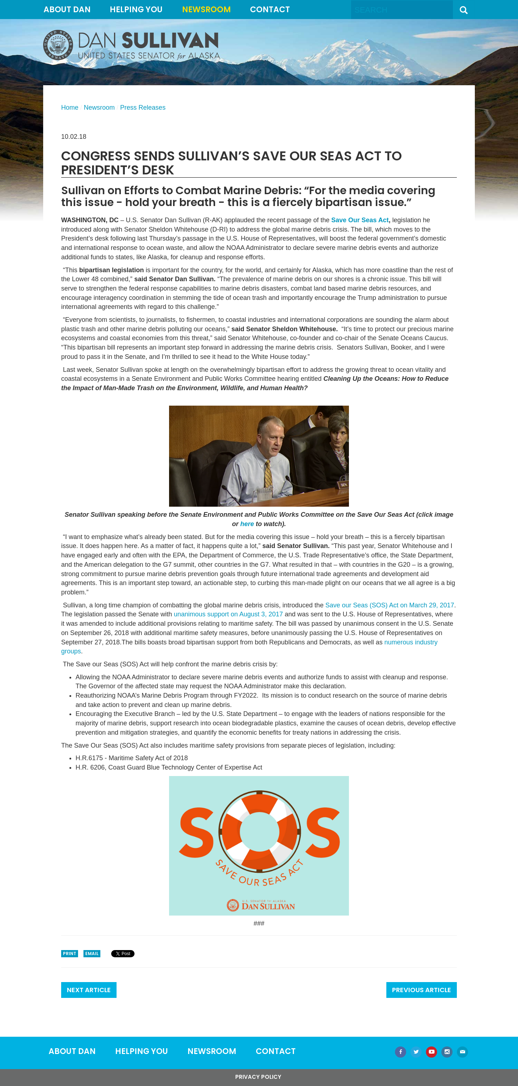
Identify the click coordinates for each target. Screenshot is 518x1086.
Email (92, 953)
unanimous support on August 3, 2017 (228, 614)
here (247, 524)
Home (69, 107)
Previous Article (421, 989)
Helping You (136, 9)
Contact (270, 9)
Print (69, 953)
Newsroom (206, 9)
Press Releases (142, 107)
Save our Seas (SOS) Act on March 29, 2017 (389, 605)
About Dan (67, 9)
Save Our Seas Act (359, 220)
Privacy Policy (258, 1077)
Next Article (89, 989)
